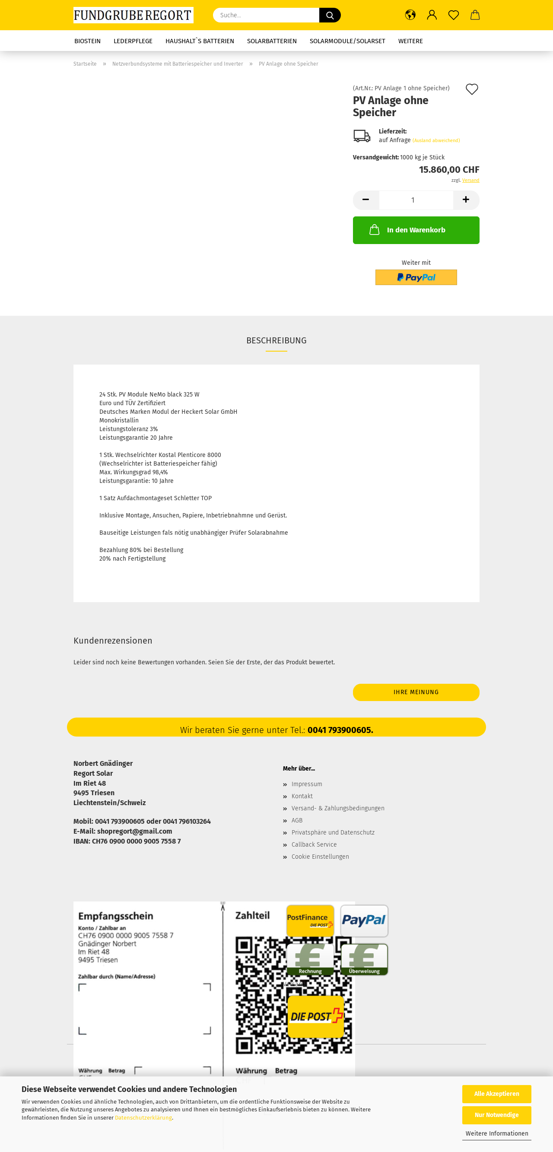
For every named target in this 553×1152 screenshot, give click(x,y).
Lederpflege (133, 41)
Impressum (307, 784)
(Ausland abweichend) (436, 140)
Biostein (87, 41)
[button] (410, 15)
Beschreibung (276, 340)
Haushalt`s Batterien (199, 41)
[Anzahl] (416, 200)
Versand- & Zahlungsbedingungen (338, 808)
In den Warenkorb (406, 229)
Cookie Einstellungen (320, 856)
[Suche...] (330, 15)
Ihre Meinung (416, 692)
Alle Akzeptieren (496, 1094)
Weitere (410, 41)
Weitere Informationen (497, 1133)
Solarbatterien (272, 41)
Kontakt (302, 796)
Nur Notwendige (497, 1115)
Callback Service (314, 844)
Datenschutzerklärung (143, 1117)
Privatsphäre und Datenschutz (333, 832)
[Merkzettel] (453, 15)
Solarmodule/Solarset (347, 41)
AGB (297, 820)
